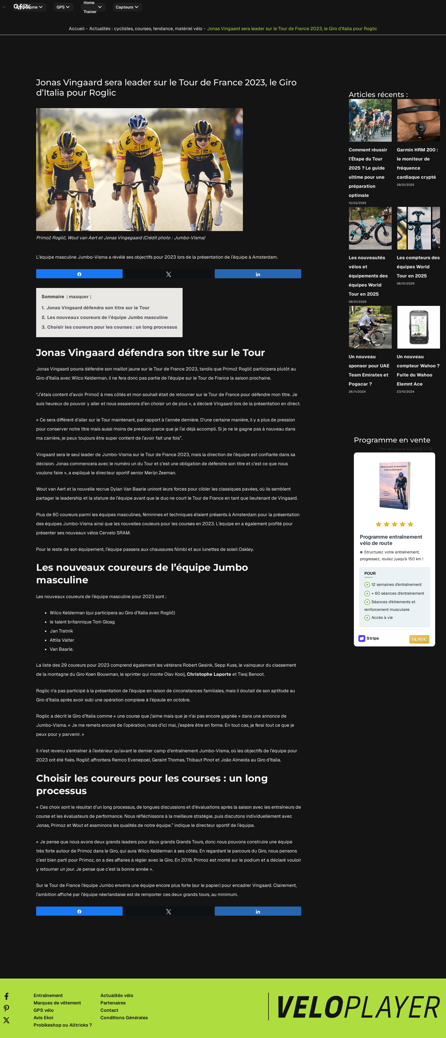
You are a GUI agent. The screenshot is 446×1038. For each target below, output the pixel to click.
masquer (79, 294)
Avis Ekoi (43, 1015)
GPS (96, 7)
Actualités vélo (116, 993)
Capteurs (172, 7)
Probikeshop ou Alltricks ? (63, 1022)
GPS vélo (44, 1008)
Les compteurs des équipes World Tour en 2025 (418, 264)
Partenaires (113, 1000)
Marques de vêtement (57, 1000)
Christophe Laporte (209, 672)
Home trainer (132, 7)
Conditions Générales (124, 1015)
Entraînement (48, 993)
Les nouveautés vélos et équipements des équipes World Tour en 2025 (368, 273)
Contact (109, 1008)
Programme (63, 7)
